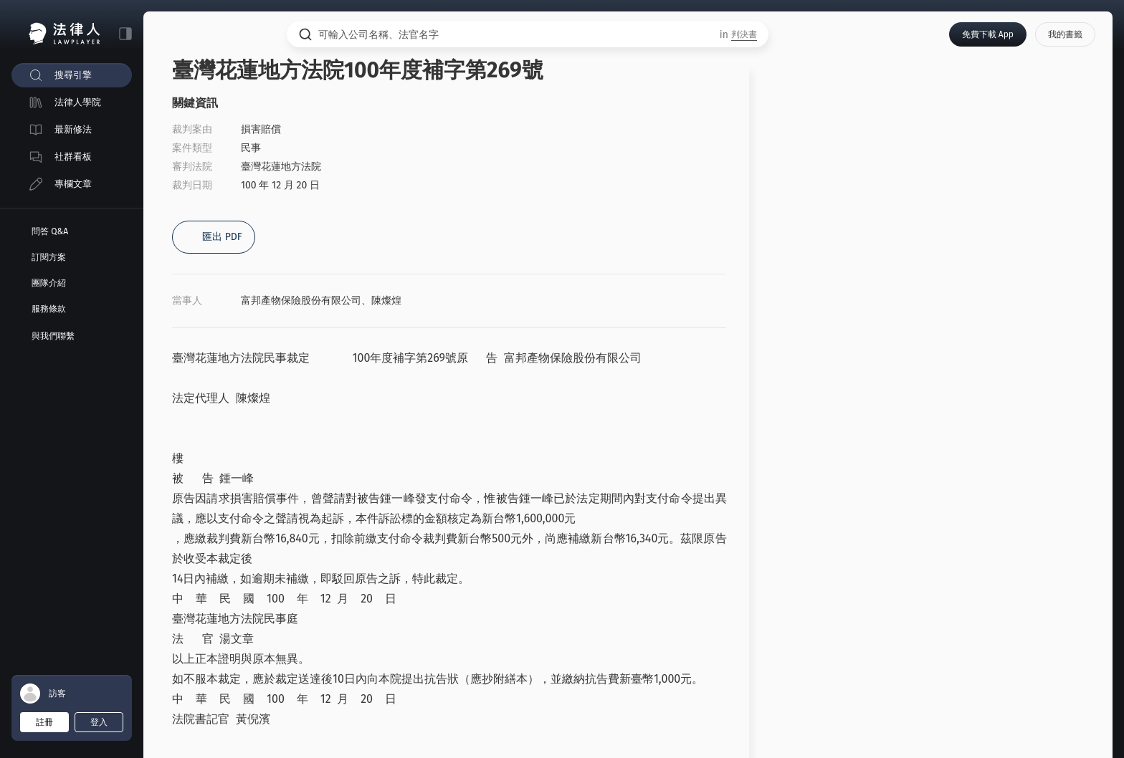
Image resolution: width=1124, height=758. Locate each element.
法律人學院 (77, 102)
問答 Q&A (50, 231)
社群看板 (73, 156)
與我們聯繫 (53, 336)
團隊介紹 (49, 283)
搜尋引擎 (73, 74)
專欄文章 (73, 183)
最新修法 (73, 129)
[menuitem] (72, 75)
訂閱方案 (49, 257)
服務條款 (49, 309)
